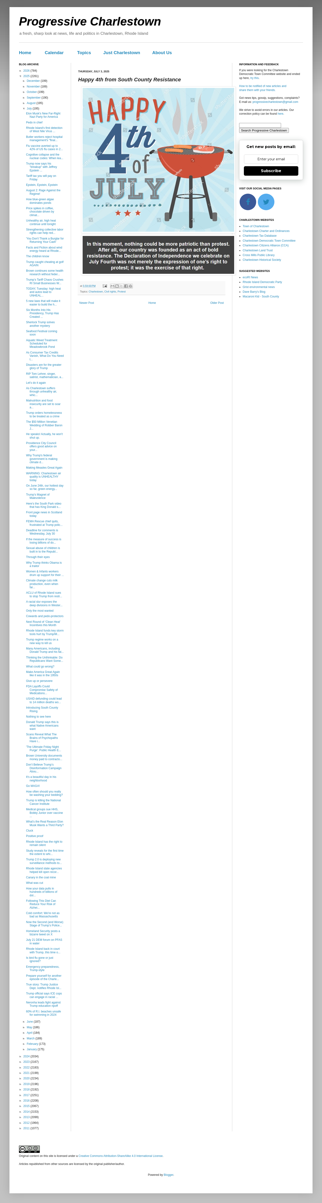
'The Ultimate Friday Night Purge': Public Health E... (43, 748)
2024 (27, 1056)
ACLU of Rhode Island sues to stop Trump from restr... (44, 594)
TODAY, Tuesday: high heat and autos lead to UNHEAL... (43, 292)
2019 (27, 1084)
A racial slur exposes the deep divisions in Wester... (44, 603)
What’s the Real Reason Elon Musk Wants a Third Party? (45, 823)
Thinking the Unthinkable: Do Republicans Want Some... (44, 659)
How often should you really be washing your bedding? (44, 793)
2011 (27, 1128)
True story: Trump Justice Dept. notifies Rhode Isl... (43, 986)
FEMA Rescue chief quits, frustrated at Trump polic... (44, 523)
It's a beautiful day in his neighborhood (41, 778)
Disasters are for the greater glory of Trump (43, 366)
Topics (84, 52)
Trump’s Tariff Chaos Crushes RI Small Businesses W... (44, 281)
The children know (37, 256)
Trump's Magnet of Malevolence (37, 496)
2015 (27, 1106)
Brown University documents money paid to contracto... (44, 757)
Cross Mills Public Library (259, 255)
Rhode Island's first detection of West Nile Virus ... (44, 129)
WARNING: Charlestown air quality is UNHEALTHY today (43, 477)
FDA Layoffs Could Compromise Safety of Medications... (42, 690)
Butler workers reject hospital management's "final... (44, 138)
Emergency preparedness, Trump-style (42, 968)
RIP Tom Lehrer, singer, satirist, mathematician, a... (44, 375)
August (31, 103)
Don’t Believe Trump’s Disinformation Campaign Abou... (44, 768)
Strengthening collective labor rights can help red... (44, 231)
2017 (27, 1095)
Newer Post (86, 303)
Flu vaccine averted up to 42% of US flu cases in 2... (44, 147)
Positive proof (34, 836)
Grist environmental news (259, 287)
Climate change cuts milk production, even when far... (42, 584)
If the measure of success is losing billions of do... (43, 541)
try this (254, 78)
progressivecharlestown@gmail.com (275, 102)
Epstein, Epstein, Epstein (42, 185)
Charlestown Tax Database (260, 235)
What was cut (34, 883)
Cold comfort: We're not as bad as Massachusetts (42, 914)
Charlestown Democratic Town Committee (269, 240)
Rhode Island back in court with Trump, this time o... (43, 950)
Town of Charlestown (256, 226)
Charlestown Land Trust (258, 250)
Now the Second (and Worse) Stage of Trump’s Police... (44, 923)
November (34, 86)
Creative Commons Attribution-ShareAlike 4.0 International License (120, 1156)
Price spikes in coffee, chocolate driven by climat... (40, 212)
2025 (27, 76)
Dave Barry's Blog (254, 291)
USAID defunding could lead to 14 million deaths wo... (44, 700)
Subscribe (271, 171)
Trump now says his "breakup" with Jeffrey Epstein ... (41, 167)
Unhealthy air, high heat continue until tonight (41, 222)
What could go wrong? (40, 666)
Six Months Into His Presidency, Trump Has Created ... (42, 313)
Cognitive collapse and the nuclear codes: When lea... (44, 156)
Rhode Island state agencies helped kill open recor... (44, 870)
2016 (27, 1100)
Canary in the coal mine (41, 877)
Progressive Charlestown (90, 21)
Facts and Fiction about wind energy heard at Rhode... (44, 249)
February (33, 1044)
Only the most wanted (40, 610)
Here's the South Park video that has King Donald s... (43, 505)
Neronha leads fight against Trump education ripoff (43, 1004)
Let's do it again (36, 382)
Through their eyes (38, 557)
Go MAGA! (33, 786)
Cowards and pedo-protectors (44, 616)
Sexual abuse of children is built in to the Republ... (43, 549)
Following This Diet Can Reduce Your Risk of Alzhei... (41, 904)
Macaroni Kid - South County (261, 296)
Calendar (54, 52)
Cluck (29, 830)
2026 (27, 70)
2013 (27, 1117)
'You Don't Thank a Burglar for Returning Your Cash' (45, 240)
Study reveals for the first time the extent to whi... (45, 852)
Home (25, 52)
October (32, 92)
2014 (27, 1111)
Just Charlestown (121, 52)
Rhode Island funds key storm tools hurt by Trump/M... (45, 632)
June (30, 1021)
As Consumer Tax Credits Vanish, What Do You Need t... (45, 356)
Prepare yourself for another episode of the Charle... (43, 977)
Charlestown (96, 291)
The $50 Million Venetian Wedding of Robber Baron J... (44, 425)
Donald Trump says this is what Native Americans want (42, 725)
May (30, 1027)
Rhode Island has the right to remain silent (44, 843)
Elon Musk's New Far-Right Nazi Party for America (43, 115)
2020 (27, 1078)
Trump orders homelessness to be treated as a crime (44, 414)
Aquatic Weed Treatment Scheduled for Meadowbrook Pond (41, 344)
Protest (121, 291)
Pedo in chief (34, 122)
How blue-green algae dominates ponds (40, 201)
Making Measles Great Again (44, 467)
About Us (162, 52)
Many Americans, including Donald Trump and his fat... (45, 650)
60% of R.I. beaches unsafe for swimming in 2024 (43, 1013)
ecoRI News (250, 277)
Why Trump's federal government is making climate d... (41, 459)
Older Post (217, 303)
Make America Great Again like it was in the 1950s (43, 673)
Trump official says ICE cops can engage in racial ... (44, 995)
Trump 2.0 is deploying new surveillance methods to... (44, 861)
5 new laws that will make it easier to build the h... (43, 302)
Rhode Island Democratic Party (262, 282)
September (34, 97)
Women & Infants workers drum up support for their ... (45, 573)
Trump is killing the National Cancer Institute (43, 802)
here (280, 113)
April (30, 1032)
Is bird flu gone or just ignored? (39, 959)
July (30, 108)
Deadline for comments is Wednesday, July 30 (42, 532)
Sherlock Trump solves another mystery (40, 324)
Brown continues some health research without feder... (44, 272)
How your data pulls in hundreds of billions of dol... (41, 892)
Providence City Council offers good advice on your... (41, 446)
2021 (27, 1073)
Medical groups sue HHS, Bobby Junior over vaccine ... (44, 813)
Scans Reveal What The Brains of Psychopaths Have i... (42, 738)
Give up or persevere (39, 681)
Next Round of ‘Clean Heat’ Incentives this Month (43, 623)
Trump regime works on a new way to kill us (42, 641)
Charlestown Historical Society (262, 260)
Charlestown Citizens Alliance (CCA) (266, 245)
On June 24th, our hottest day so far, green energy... (44, 487)
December (34, 81)
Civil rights (110, 291)
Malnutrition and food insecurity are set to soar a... (43, 404)
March (31, 1038)
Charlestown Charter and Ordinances (266, 231)
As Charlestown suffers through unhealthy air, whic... (41, 392)
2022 (27, 1067)
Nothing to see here (38, 716)
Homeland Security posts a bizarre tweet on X (43, 932)
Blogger (168, 1175)
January (32, 1049)
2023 (27, 1062)
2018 (27, 1089)
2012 (27, 1123)
